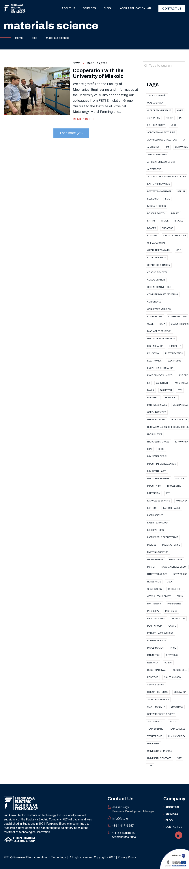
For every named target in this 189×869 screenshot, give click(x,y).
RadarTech (153, 655)
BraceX (151, 228)
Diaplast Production (159, 331)
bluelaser (153, 199)
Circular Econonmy (158, 250)
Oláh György (154, 589)
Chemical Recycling (174, 235)
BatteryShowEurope (159, 191)
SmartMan (177, 707)
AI (184, 140)
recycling (172, 655)
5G (180, 118)
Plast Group (154, 626)
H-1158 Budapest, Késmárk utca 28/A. (123, 835)
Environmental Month (160, 375)
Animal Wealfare (157, 154)
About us (68, 8)
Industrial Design (157, 456)
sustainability (155, 721)
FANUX (150, 390)
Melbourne (175, 559)
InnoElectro (174, 486)
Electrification (174, 353)
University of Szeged (159, 758)
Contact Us (171, 8)
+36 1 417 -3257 (123, 825)
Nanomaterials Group (174, 567)
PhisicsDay (153, 611)
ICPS (149, 449)
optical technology (159, 596)
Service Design (155, 684)
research (152, 662)
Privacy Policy (127, 857)
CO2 (178, 250)
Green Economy (156, 419)
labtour (152, 508)
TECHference (154, 736)
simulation (180, 692)
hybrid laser (154, 434)
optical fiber (175, 589)
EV (148, 383)
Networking (180, 574)
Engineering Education (160, 368)
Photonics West (156, 618)
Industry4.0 (154, 486)
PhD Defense (174, 603)
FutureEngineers (157, 405)
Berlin (181, 191)
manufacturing (171, 545)
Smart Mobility (156, 707)
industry (180, 478)
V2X (179, 758)
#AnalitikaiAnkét (156, 95)
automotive (154, 169)
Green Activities (156, 412)
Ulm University (176, 736)
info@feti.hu (120, 818)
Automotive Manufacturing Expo (166, 176)
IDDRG (161, 449)
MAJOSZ (151, 545)
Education (153, 353)
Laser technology (158, 522)
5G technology (156, 125)
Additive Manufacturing (161, 132)
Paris (180, 596)
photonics (171, 611)
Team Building (155, 729)
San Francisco (172, 677)
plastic (172, 626)
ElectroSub (174, 360)
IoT (168, 493)
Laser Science (155, 515)
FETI (180, 390)
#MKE (180, 110)
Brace (165, 220)
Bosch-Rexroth (156, 213)
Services (89, 8)
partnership (154, 603)
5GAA (173, 125)
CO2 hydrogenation (158, 265)
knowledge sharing (158, 500)
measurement (155, 559)
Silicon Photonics (157, 692)
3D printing (153, 118)
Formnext (153, 397)
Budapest (167, 228)
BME (167, 199)
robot (168, 662)
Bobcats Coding (156, 206)
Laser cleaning (172, 508)
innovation (153, 493)
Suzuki (173, 721)
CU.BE (150, 324)
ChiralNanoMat (156, 243)
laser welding (155, 530)
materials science (157, 552)
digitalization (155, 346)
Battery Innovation (158, 184)
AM (167, 147)
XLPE (149, 765)
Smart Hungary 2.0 (158, 699)
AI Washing (153, 147)
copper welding (177, 316)
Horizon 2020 (179, 419)
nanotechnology (157, 574)
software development (161, 714)
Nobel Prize (154, 581)
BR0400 (175, 213)
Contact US (173, 827)
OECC (170, 581)
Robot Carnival (156, 670)
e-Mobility (175, 346)
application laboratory (161, 162)
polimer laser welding (160, 633)
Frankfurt (171, 397)
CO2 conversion (156, 257)
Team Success (177, 729)
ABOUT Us (172, 807)
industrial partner (158, 478)
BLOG (169, 820)
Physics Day (178, 618)
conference (154, 301)
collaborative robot (160, 287)
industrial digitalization (161, 464)
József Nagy (133, 809)
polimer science (156, 640)
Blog (107, 8)
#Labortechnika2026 (159, 110)
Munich (151, 567)
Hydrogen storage (158, 441)
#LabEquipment (156, 103)
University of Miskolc (159, 751)
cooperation (154, 316)
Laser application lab (135, 8)
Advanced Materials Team (162, 140)
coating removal (157, 272)
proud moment (155, 648)
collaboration (156, 279)
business (152, 235)
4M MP (169, 118)
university (153, 743)
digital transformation (161, 338)
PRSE (173, 648)
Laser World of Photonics (162, 537)
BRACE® (179, 220)
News (77, 63)
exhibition (162, 383)
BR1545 (151, 220)
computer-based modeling (162, 294)
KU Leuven (181, 500)
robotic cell (179, 670)
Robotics (152, 677)
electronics (154, 360)
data (162, 324)
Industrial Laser (156, 471)
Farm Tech (166, 390)
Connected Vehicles (159, 309)
